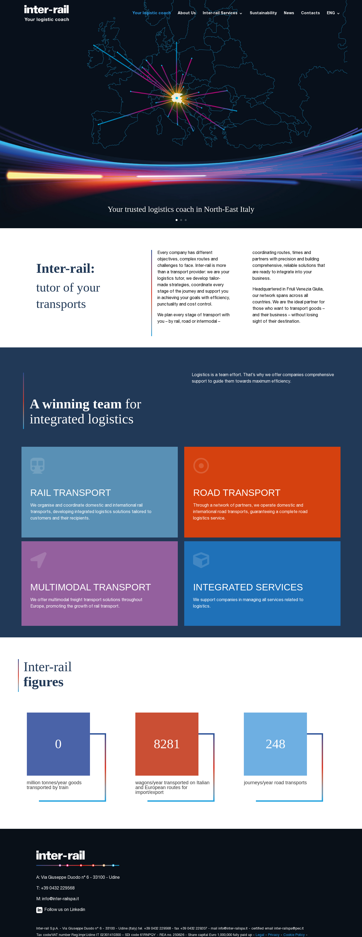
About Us (187, 13)
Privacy (274, 935)
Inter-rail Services (220, 13)
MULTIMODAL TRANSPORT (90, 587)
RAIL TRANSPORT (70, 492)
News (289, 13)
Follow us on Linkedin (64, 910)
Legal (260, 935)
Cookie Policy (294, 935)
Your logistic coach (151, 13)
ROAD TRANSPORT (236, 492)
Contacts (310, 13)
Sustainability (263, 13)
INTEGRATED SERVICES (248, 587)
